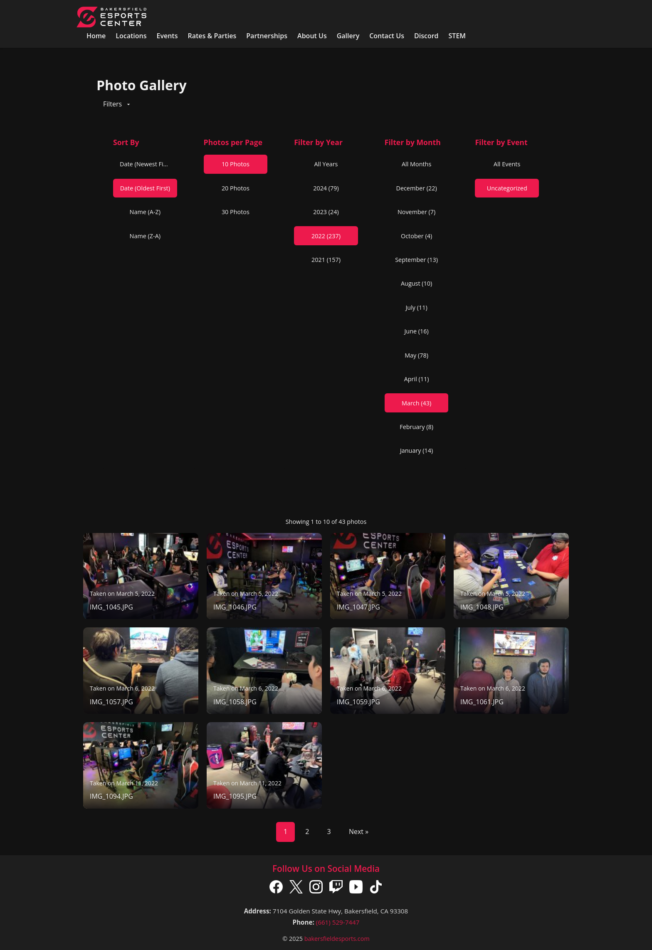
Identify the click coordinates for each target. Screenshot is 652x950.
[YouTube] (356, 888)
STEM (457, 35)
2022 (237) (326, 236)
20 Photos (235, 188)
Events (167, 35)
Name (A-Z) (145, 212)
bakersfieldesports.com (337, 939)
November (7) (416, 212)
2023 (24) (326, 212)
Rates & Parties (212, 35)
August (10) (416, 283)
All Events (507, 164)
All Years (326, 164)
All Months (416, 164)
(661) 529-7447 (338, 922)
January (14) (416, 450)
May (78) (416, 355)
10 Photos (235, 164)
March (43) (416, 403)
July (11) (416, 307)
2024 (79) (326, 188)
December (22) (416, 188)
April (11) (416, 379)
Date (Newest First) (146, 164)
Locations (131, 35)
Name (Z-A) (145, 236)
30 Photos (235, 212)
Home (96, 35)
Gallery (348, 35)
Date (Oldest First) (145, 188)
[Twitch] (336, 888)
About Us (312, 35)
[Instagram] (316, 888)
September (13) (416, 260)
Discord (426, 35)
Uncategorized (507, 188)
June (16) (416, 331)
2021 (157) (326, 260)
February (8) (416, 427)
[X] (296, 888)
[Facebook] (276, 888)
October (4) (416, 236)
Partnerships (266, 35)
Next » (358, 831)
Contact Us (386, 35)
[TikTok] (376, 888)
